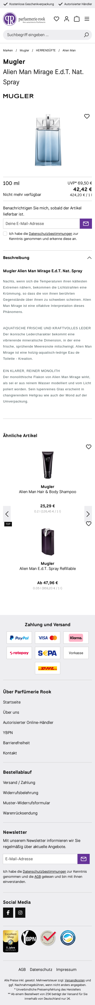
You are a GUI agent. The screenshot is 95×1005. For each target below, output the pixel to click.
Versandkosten (75, 980)
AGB (37, 876)
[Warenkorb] (77, 19)
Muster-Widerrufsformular (26, 803)
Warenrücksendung (20, 813)
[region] (47, 140)
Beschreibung (16, 257)
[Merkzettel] (56, 19)
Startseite (12, 702)
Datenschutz (41, 969)
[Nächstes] (88, 514)
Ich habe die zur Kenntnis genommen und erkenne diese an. (43, 236)
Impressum (66, 969)
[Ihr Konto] (67, 19)
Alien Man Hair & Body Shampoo (47, 489)
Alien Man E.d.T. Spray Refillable (47, 566)
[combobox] (42, 35)
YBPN (8, 732)
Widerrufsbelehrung (20, 792)
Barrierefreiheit (16, 742)
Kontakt (10, 753)
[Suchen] (86, 35)
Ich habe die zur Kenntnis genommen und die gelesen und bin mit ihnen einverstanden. (45, 876)
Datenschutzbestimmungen (50, 233)
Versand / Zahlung (19, 782)
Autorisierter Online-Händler (28, 722)
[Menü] (87, 19)
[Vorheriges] (7, 514)
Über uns (11, 712)
